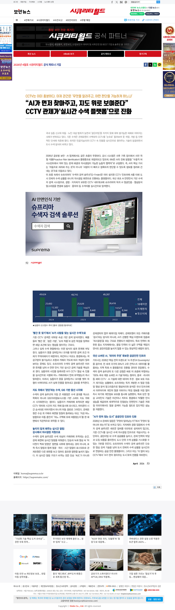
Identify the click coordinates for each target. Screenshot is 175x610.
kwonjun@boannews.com (85, 600)
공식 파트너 (106, 53)
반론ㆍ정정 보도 (154, 599)
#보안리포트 (71, 20)
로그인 (15, 2)
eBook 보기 (69, 53)
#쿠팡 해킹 (85, 20)
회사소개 (16, 586)
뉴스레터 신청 (49, 2)
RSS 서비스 (112, 586)
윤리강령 (73, 586)
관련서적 (100, 586)
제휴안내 (91, 586)
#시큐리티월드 (43, 20)
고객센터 (82, 586)
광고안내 (25, 586)
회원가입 (23, 2)
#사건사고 (58, 20)
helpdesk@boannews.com (131, 594)
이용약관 (35, 586)
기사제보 (32, 2)
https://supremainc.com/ (35, 477)
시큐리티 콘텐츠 (152, 19)
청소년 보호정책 (62, 586)
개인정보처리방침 (47, 586)
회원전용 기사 (133, 19)
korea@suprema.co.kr (32, 473)
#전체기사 (29, 20)
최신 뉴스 (32, 53)
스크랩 (39, 2)
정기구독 (143, 53)
